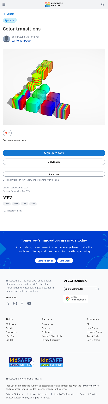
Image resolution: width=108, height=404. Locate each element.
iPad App (10, 336)
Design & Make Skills (52, 336)
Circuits (9, 328)
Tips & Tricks (93, 336)
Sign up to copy (54, 153)
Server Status (93, 340)
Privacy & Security (51, 340)
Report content (12, 211)
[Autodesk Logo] (75, 281)
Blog (89, 324)
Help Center (92, 328)
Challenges (47, 332)
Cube (33, 203)
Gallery (8, 14)
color (16, 203)
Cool (24, 203)
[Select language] (81, 289)
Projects (46, 328)
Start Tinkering (45, 260)
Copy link (54, 174)
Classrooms (47, 324)
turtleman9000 (21, 40)
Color (7, 203)
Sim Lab (9, 340)
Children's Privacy (32, 378)
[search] (102, 4)
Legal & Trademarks (64, 394)
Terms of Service (90, 385)
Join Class (65, 260)
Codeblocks (11, 332)
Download (54, 161)
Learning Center (94, 332)
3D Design (11, 324)
